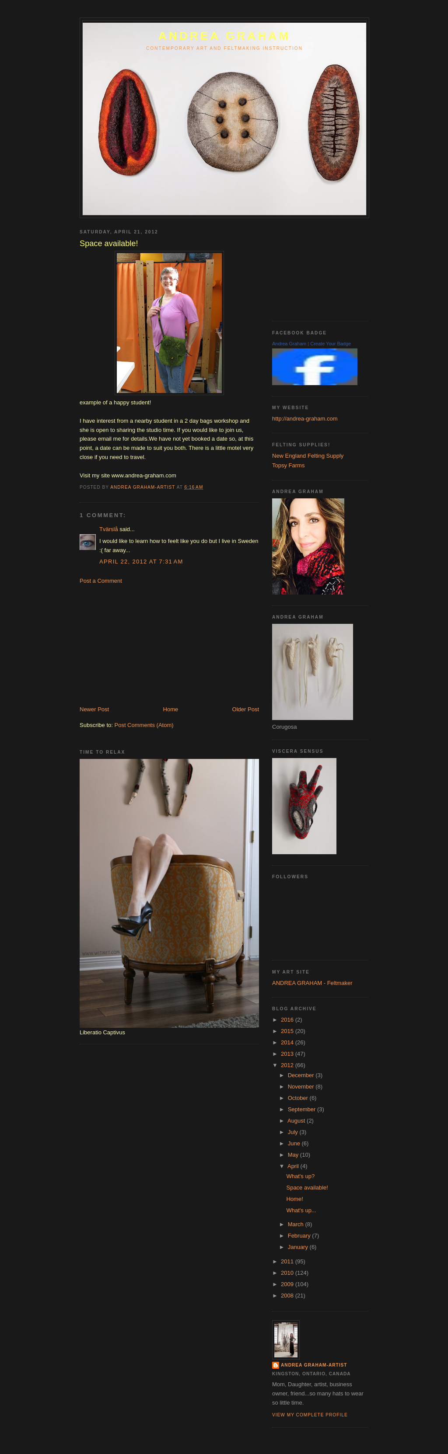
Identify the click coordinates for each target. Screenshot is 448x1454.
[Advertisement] (145, 644)
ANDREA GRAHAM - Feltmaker (312, 983)
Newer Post (94, 709)
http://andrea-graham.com (305, 418)
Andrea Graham (289, 343)
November (302, 1086)
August (297, 1120)
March (296, 1224)
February (300, 1235)
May (294, 1154)
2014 (288, 1042)
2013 (288, 1053)
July (294, 1132)
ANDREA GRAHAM (224, 35)
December (302, 1075)
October (299, 1098)
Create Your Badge (330, 343)
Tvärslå (108, 529)
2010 (288, 1273)
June (295, 1143)
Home (170, 709)
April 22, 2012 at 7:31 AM (141, 561)
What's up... (301, 1210)
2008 (288, 1295)
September (302, 1109)
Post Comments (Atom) (144, 725)
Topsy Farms (288, 465)
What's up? (300, 1176)
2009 (288, 1284)
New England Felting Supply (307, 455)
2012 (288, 1065)
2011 (288, 1261)
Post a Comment (101, 580)
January (299, 1247)
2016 (288, 1019)
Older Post (245, 709)
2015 (288, 1031)
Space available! (307, 1187)
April (294, 1166)
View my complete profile (310, 1414)
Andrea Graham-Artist (314, 1365)
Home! (294, 1199)
